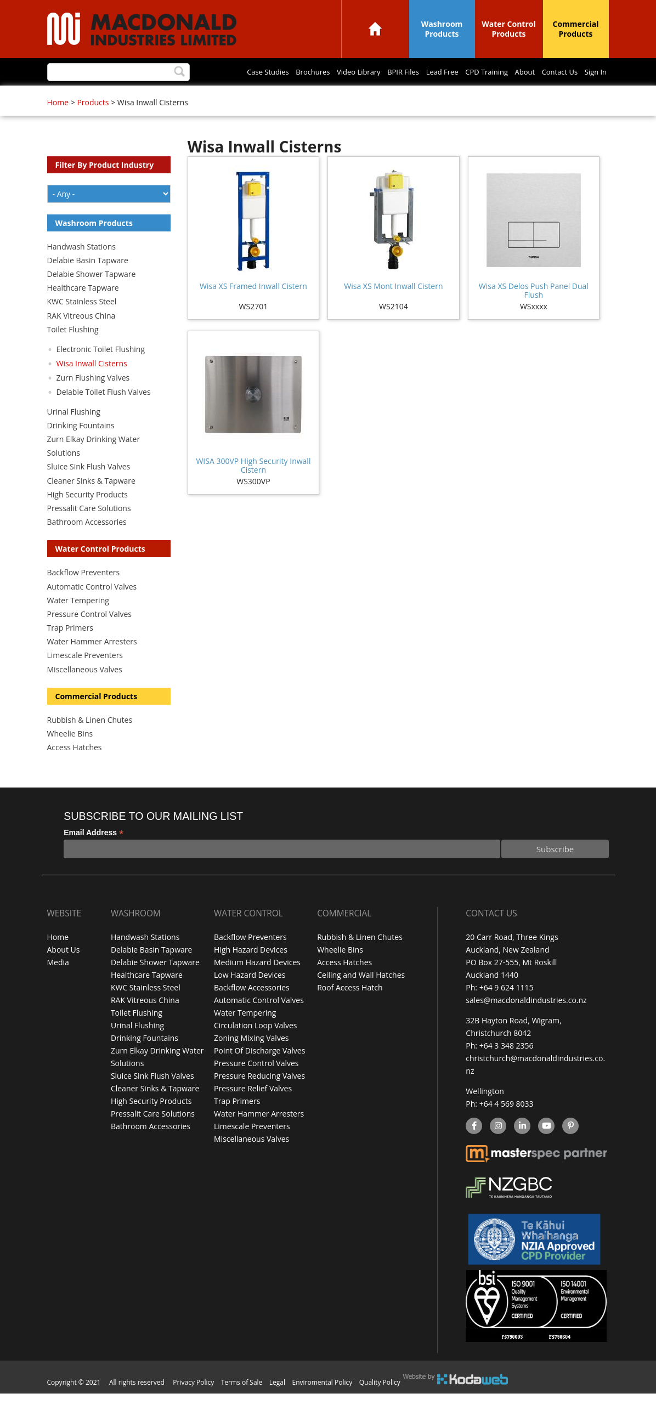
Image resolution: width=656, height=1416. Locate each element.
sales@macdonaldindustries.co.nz (526, 1022)
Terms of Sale (242, 1404)
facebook (473, 1149)
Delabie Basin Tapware (87, 282)
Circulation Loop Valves (255, 1048)
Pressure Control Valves (89, 636)
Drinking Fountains (81, 448)
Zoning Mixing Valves (251, 1060)
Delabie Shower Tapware (91, 296)
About (372, 97)
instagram (498, 1149)
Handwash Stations (81, 269)
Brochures (132, 97)
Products (93, 125)
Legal (277, 1404)
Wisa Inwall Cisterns (91, 386)
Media (58, 984)
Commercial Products (576, 29)
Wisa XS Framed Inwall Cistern (253, 308)
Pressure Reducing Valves (259, 1098)
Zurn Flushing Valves (93, 400)
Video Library (183, 97)
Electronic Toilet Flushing (100, 371)
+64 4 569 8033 (506, 1126)
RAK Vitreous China (81, 338)
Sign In (453, 97)
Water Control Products (509, 29)
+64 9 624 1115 (506, 1010)
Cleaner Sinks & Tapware (91, 503)
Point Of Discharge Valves (259, 1073)
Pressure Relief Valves (253, 1111)
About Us (63, 972)
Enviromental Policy (322, 1404)
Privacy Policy (193, 1404)
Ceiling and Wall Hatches (361, 997)
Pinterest (570, 1149)
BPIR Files (234, 97)
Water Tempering (78, 623)
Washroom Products (442, 29)
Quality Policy (379, 1404)
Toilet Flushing (73, 352)
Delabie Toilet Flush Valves (103, 414)
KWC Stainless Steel (82, 324)
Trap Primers (70, 650)
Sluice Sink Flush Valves (89, 489)
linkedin (522, 1149)
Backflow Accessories (252, 1010)
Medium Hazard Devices (257, 984)
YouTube (545, 1149)
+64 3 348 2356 (506, 1068)
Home (375, 28)
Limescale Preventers (85, 677)
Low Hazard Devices (249, 997)
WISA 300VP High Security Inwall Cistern (253, 487)
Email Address (93, 855)
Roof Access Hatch (349, 1010)
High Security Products (87, 517)
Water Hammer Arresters (92, 664)
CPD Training (329, 97)
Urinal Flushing (73, 434)
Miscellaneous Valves (84, 692)
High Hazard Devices (250, 972)
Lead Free (278, 97)
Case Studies (81, 97)
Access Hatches (74, 769)
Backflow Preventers (83, 595)
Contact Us (412, 97)
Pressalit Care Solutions (89, 530)
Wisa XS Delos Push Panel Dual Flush (534, 312)
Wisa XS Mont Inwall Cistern (393, 308)
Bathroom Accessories (87, 544)
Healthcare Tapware (83, 310)
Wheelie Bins (70, 756)
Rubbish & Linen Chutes (90, 742)
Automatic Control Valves (92, 609)
